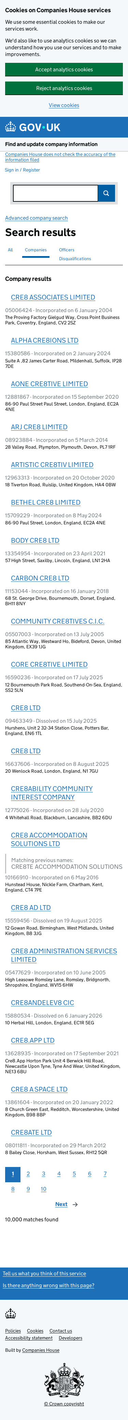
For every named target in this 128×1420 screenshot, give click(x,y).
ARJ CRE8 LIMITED (39, 427)
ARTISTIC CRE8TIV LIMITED (52, 465)
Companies (36, 249)
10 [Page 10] (43, 1189)
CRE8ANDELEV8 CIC (42, 1003)
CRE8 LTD (26, 708)
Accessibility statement (29, 1338)
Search (106, 193)
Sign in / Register (22, 170)
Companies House (40, 1350)
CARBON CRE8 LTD (40, 578)
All (10, 249)
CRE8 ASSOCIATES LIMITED (53, 297)
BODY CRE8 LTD (35, 540)
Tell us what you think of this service (44, 1273)
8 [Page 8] (13, 1189)
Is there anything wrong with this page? (48, 1285)
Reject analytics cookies (64, 88)
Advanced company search (36, 218)
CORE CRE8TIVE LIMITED (49, 664)
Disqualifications (75, 258)
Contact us (60, 1331)
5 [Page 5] (74, 1173)
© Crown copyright (64, 1404)
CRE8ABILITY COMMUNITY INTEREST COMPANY (52, 793)
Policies (13, 1331)
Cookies (35, 1331)
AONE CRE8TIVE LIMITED (49, 384)
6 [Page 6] (89, 1173)
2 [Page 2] (28, 1173)
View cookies (64, 105)
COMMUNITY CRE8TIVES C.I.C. (57, 621)
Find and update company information (51, 144)
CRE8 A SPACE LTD (39, 1089)
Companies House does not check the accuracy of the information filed (60, 157)
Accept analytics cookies (64, 69)
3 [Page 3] (43, 1173)
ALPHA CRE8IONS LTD (45, 340)
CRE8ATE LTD (31, 1132)
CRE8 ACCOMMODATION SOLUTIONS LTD (49, 839)
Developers (70, 1338)
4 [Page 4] (59, 1173)
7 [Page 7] (105, 1173)
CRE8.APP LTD (33, 1040)
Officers (66, 249)
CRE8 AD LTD (31, 907)
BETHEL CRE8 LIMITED (46, 502)
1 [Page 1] (13, 1173)
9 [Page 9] (28, 1189)
